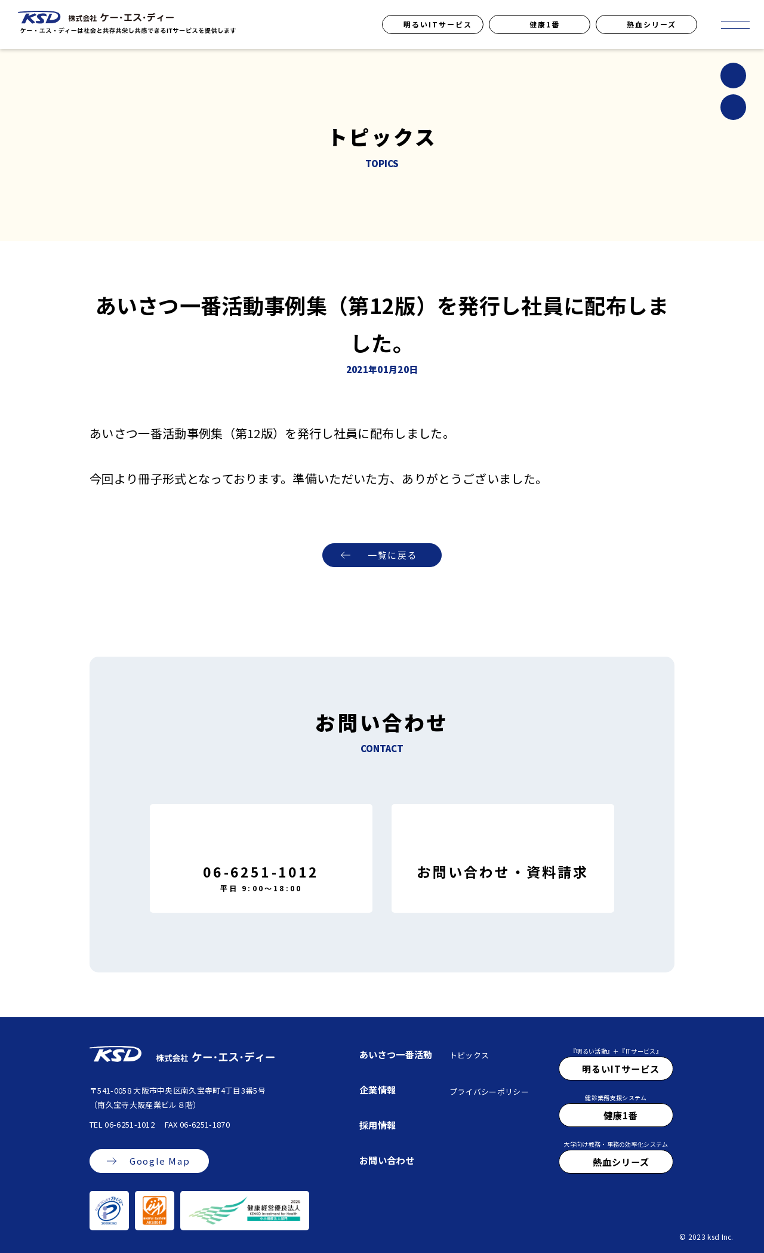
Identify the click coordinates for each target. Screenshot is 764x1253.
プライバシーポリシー (489, 1091)
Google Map (160, 1161)
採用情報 (377, 1124)
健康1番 (544, 24)
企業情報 (377, 1089)
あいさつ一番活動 (396, 1054)
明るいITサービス (437, 24)
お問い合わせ (386, 1159)
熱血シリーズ (651, 24)
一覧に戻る (392, 555)
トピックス (469, 1055)
